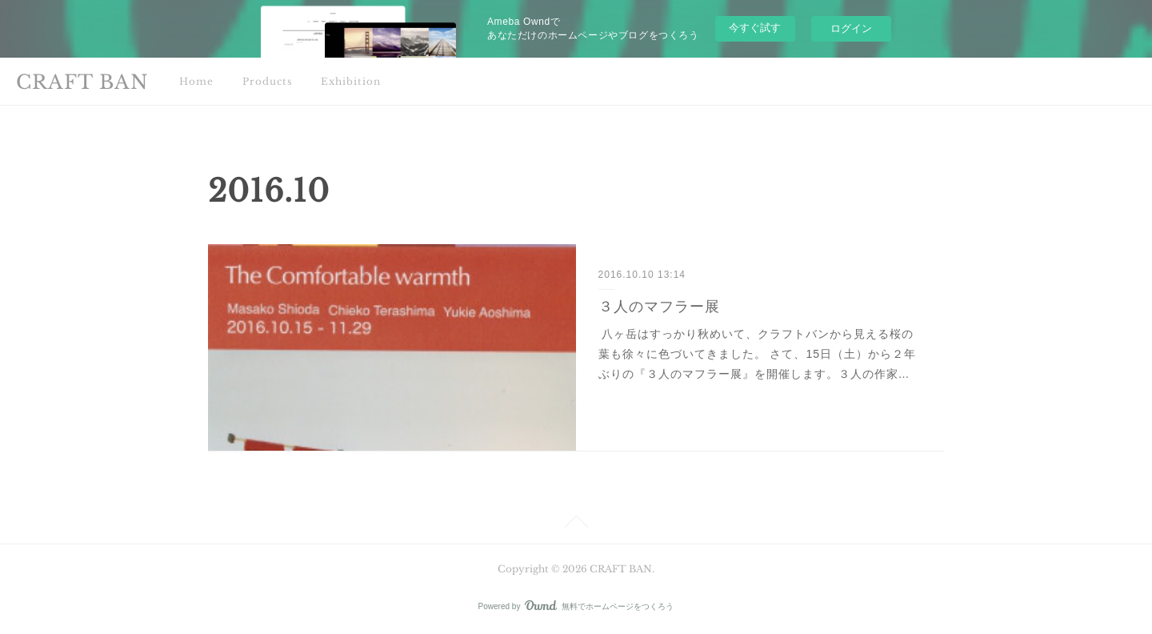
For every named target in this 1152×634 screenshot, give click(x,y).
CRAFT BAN (82, 82)
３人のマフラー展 (659, 307)
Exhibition (351, 81)
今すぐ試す (755, 28)
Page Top (576, 524)
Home (196, 81)
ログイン (851, 28)
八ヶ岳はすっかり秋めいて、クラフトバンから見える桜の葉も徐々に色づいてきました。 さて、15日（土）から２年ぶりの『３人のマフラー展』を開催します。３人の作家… (757, 353)
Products (267, 81)
